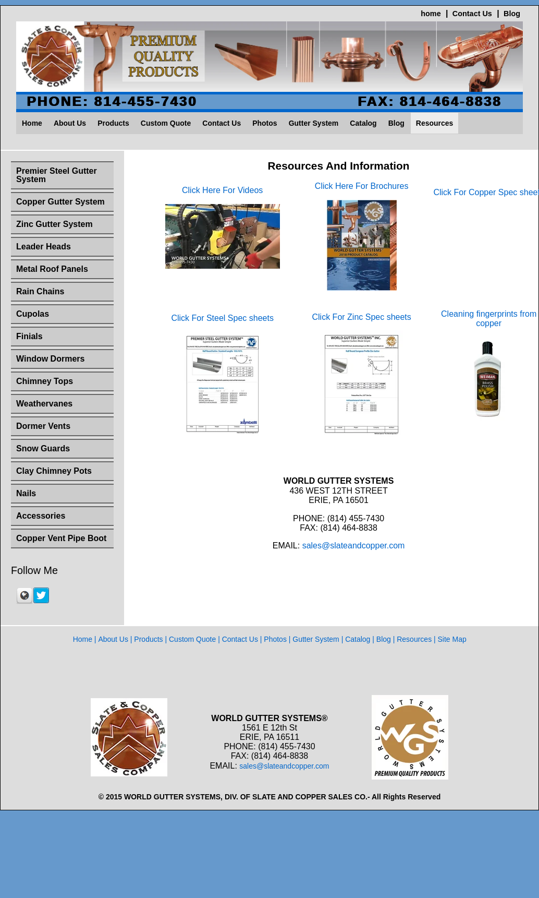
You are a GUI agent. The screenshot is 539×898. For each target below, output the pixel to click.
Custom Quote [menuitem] (166, 123)
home (430, 13)
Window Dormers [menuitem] (50, 358)
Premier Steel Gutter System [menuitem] (56, 175)
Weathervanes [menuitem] (44, 403)
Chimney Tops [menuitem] (44, 381)
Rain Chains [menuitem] (40, 291)
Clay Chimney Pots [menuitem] (54, 470)
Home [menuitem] (32, 123)
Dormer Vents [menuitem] (43, 426)
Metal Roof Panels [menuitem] (52, 269)
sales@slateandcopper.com (353, 556)
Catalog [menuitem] (363, 123)
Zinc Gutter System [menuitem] (54, 224)
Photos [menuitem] (264, 123)
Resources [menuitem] (435, 123)
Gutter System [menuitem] (314, 123)
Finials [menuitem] (29, 336)
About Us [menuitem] (70, 123)
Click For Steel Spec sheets (222, 328)
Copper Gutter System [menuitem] (60, 201)
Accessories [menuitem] (40, 515)
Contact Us (472, 13)
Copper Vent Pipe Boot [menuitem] (61, 538)
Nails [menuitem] (26, 493)
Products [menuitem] (113, 123)
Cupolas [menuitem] (32, 313)
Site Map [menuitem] (452, 639)
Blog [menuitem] (396, 123)
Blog (512, 13)
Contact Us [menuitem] (221, 123)
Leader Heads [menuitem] (43, 246)
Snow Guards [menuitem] (43, 448)
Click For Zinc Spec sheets (361, 327)
